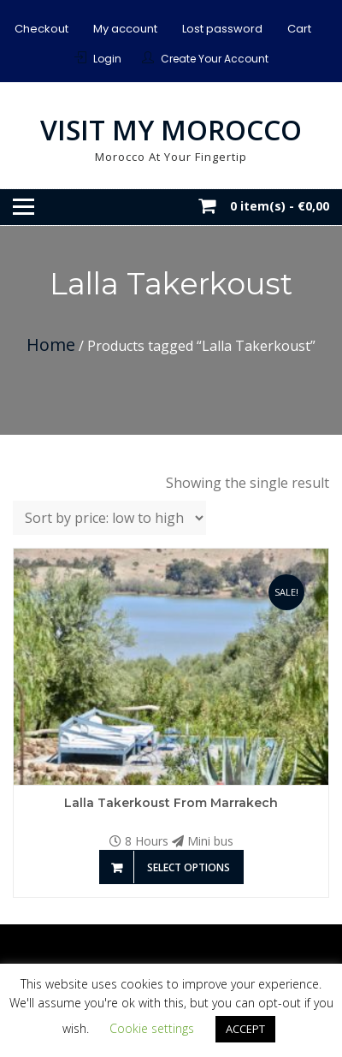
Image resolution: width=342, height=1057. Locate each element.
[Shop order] (109, 518)
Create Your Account (214, 58)
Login (107, 58)
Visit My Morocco (171, 129)
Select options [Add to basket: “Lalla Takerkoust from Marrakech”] (188, 867)
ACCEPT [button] (245, 1028)
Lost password (222, 29)
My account (125, 29)
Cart (299, 29)
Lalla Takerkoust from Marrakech (171, 803)
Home (51, 344)
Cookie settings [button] (151, 1028)
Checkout (41, 29)
